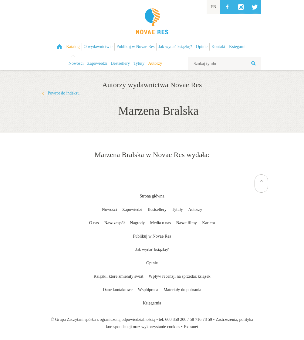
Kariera (208, 223)
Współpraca (148, 289)
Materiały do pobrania (182, 289)
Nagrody (137, 223)
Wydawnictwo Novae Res (152, 28)
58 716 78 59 (201, 319)
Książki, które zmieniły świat (118, 276)
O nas (94, 223)
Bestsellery (120, 63)
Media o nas (160, 223)
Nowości (76, 63)
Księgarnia (152, 303)
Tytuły (138, 63)
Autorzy (155, 63)
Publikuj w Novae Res (152, 236)
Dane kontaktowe (118, 289)
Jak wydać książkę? (152, 249)
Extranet (191, 327)
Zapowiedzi (97, 63)
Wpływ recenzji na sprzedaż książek (180, 276)
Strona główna (152, 196)
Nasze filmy (186, 223)
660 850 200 (176, 319)
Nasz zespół (114, 223)
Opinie (152, 263)
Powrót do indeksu (63, 93)
